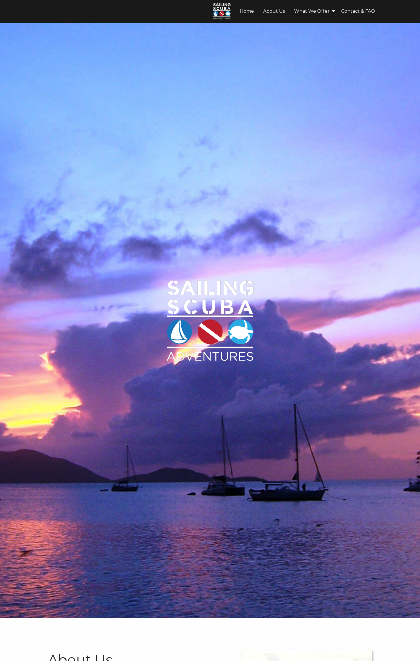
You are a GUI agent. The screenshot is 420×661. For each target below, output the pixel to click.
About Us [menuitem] (190, 11)
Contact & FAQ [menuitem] (274, 11)
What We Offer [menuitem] (228, 11)
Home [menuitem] (163, 11)
